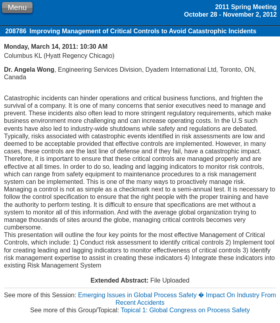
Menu (17, 7)
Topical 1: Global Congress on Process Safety (185, 310)
